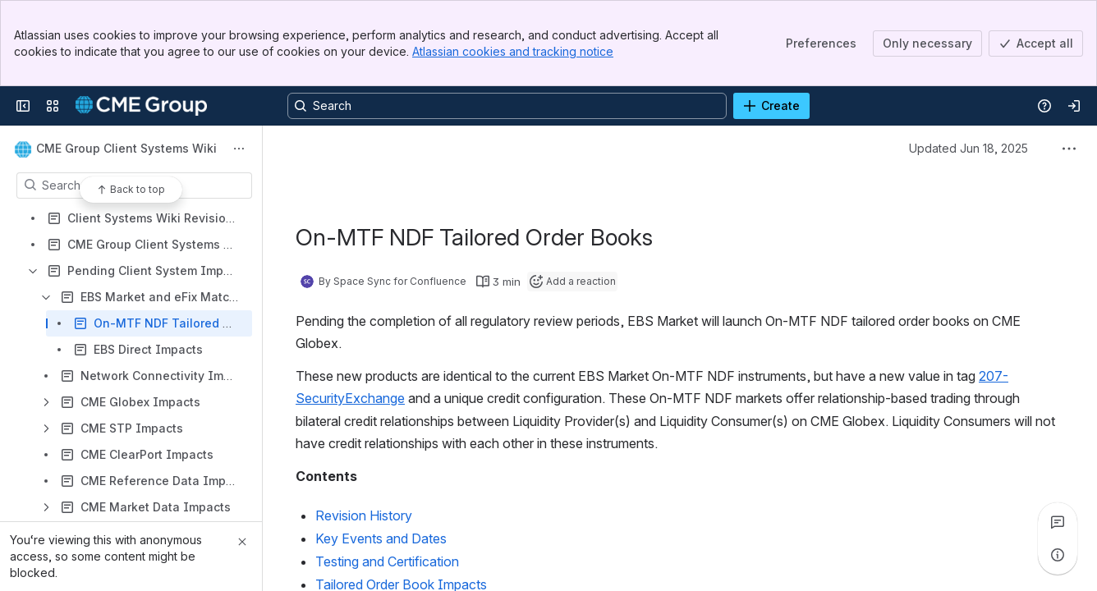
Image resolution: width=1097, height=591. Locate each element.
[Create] (771, 106)
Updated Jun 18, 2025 (968, 148)
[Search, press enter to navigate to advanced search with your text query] (507, 106)
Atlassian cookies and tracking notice (512, 51)
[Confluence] (141, 106)
